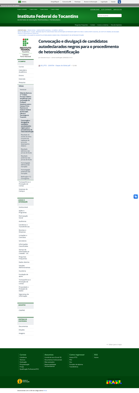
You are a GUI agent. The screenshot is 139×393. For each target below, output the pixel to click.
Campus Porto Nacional (44, 30)
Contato (92, 25)
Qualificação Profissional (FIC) (29, 369)
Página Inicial (31, 30)
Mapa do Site (117, 9)
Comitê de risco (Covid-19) (53, 357)
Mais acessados (50, 362)
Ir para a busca (45, 9)
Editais (61, 30)
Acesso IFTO (73, 357)
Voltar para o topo (115, 344)
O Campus (54, 30)
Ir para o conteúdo (23, 9)
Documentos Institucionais (53, 360)
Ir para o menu (34, 9)
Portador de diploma (76, 364)
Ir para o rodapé (56, 9)
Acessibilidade (94, 9)
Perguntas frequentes (81, 25)
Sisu (70, 362)
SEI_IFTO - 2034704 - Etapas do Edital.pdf (54, 65)
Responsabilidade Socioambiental (50, 365)
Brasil (24, 2)
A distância (23, 357)
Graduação (23, 362)
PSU (70, 360)
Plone (45, 390)
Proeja (22, 367)
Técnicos (22, 360)
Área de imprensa (116, 25)
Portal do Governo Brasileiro (10, 6)
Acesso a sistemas (102, 25)
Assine (96, 357)
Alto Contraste (106, 9)
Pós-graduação (24, 364)
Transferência (73, 367)
